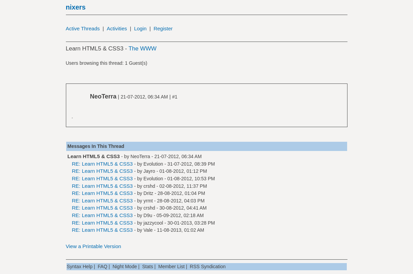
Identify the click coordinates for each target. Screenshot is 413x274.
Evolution (153, 164)
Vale (148, 230)
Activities (117, 28)
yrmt (148, 200)
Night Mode (125, 266)
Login (140, 28)
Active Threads (83, 28)
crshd (149, 186)
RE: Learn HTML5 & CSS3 (102, 164)
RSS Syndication (208, 266)
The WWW (142, 48)
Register (163, 28)
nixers (76, 7)
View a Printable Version (93, 246)
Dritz (148, 193)
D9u (147, 215)
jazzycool (153, 223)
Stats (147, 266)
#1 (174, 97)
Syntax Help (79, 266)
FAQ (102, 266)
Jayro (149, 171)
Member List (171, 266)
